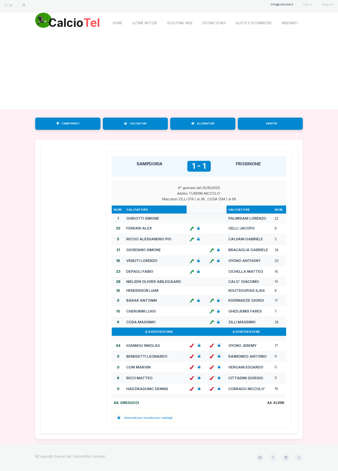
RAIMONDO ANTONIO (247, 356)
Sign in (307, 4)
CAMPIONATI (67, 123)
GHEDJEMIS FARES (245, 311)
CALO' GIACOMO (243, 281)
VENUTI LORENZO (141, 260)
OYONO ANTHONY (244, 260)
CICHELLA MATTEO (245, 271)
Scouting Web (179, 23)
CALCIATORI (135, 123)
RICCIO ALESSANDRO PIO (148, 239)
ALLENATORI (202, 123)
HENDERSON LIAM (142, 290)
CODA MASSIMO (141, 322)
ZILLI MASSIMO (242, 322)
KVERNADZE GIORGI (246, 300)
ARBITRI (271, 123)
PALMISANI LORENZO (247, 218)
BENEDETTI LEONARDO (146, 356)
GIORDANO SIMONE (143, 250)
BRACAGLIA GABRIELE (248, 250)
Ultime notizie (144, 23)
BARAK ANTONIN (141, 300)
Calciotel (98, 456)
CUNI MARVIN (138, 367)
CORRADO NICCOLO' (246, 389)
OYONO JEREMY (242, 345)
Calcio (75, 22)
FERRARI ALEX (139, 228)
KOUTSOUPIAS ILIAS (246, 290)
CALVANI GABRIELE (245, 239)
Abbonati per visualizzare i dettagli (144, 417)
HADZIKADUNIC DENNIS (147, 389)
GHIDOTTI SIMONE (142, 218)
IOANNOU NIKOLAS (143, 345)
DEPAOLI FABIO (139, 271)
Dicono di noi (214, 23)
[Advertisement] (169, 72)
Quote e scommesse (254, 23)
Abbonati (290, 23)
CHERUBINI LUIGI (141, 311)
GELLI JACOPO (241, 228)
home (117, 23)
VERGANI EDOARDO (245, 367)
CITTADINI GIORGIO (245, 378)
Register (328, 4)
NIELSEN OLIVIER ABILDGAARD (153, 281)
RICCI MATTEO (139, 378)
